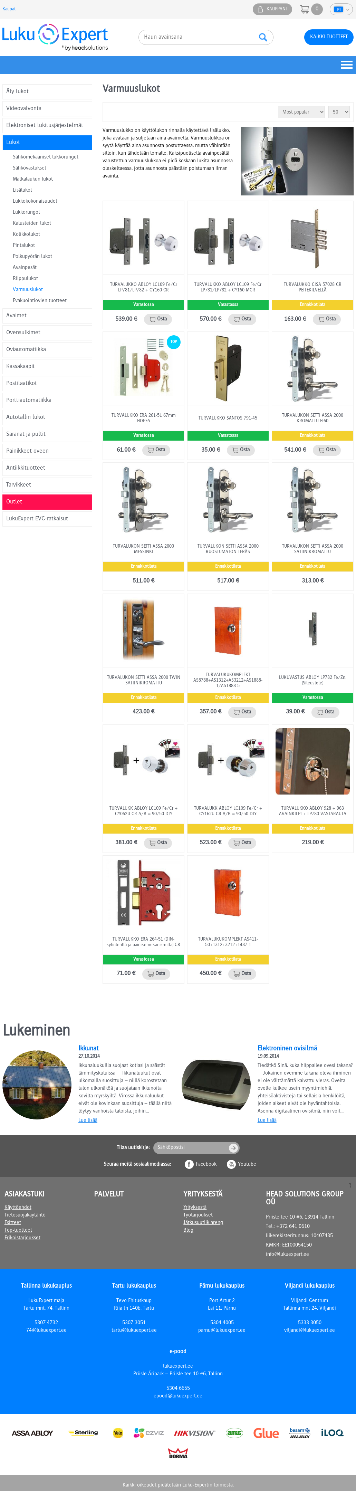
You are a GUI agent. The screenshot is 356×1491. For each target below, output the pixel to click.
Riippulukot (25, 279)
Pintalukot (24, 246)
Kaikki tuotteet (329, 37)
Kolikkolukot (26, 235)
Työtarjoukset (198, 1215)
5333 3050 (309, 1323)
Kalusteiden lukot (32, 224)
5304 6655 (178, 1389)
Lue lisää (87, 1121)
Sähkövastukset (29, 168)
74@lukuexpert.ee (46, 1331)
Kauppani (277, 9)
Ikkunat (88, 1049)
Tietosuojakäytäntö (25, 1215)
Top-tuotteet (18, 1230)
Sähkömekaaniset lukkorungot (45, 157)
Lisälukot (22, 190)
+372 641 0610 (293, 1227)
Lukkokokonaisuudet (35, 201)
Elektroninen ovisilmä (287, 1049)
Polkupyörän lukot (32, 257)
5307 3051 (134, 1323)
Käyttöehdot (17, 1208)
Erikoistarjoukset (22, 1238)
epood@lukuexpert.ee (178, 1396)
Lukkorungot (26, 212)
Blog (188, 1230)
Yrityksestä (194, 1208)
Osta (162, 319)
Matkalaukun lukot (33, 179)
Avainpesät (25, 268)
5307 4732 (46, 1323)
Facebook (206, 1164)
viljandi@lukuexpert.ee (309, 1331)
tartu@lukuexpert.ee (134, 1331)
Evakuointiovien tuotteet (40, 301)
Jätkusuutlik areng (203, 1223)
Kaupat (9, 9)
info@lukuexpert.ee (287, 1255)
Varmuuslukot (28, 290)
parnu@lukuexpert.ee (222, 1331)
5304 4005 (222, 1323)
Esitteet (12, 1223)
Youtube (247, 1164)
